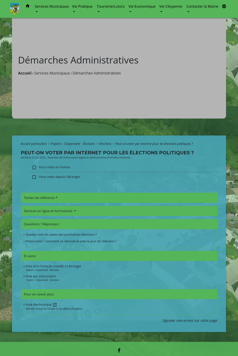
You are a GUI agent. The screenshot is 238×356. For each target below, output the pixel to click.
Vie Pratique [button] (82, 6)
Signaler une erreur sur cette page (189, 320)
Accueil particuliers (34, 144)
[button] (27, 6)
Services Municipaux (52, 73)
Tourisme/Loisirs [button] (111, 6)
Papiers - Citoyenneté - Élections (73, 144)
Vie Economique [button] (142, 6)
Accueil (25, 73)
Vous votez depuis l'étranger (56, 177)
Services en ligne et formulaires (48, 211)
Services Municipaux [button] (52, 6)
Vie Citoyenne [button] (170, 6)
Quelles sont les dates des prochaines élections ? (61, 234)
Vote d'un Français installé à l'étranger (53, 266)
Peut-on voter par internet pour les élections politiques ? (154, 144)
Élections (105, 144)
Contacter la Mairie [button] (202, 6)
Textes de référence (39, 197)
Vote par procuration (41, 276)
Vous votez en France (51, 167)
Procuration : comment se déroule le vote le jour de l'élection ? (71, 241)
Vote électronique (41, 304)
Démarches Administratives (97, 73)
